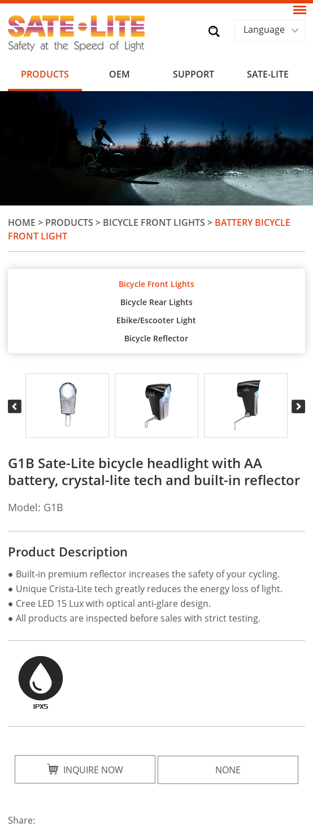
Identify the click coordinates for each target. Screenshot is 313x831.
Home (22, 222)
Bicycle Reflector (156, 338)
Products (45, 74)
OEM (119, 74)
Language (264, 29)
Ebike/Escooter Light (156, 320)
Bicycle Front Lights (154, 222)
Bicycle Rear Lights (156, 302)
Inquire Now (85, 769)
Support (193, 74)
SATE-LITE (268, 74)
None (228, 770)
